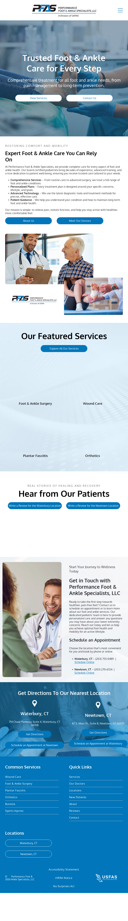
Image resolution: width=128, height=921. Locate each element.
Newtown (94, 743)
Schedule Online (84, 690)
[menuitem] (32, 805)
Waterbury (31, 741)
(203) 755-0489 (104, 686)
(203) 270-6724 (103, 697)
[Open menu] (120, 10)
